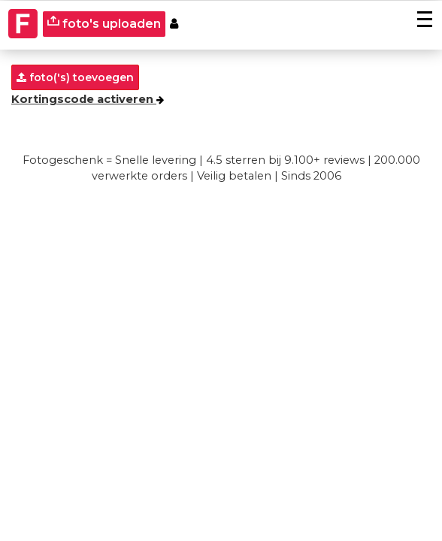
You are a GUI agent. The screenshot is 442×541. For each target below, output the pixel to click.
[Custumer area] (174, 24)
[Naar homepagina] (23, 24)
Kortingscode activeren (87, 99)
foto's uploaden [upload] (104, 23)
